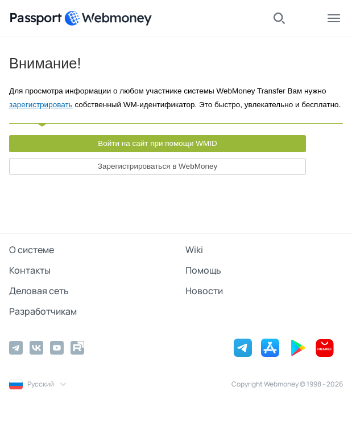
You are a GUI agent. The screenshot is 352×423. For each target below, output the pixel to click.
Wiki (194, 249)
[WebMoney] (108, 18)
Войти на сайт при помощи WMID (157, 143)
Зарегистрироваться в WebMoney (157, 166)
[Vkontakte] (36, 348)
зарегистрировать (41, 104)
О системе (31, 249)
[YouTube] (57, 348)
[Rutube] (77, 348)
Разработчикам (43, 311)
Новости (204, 290)
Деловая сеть (39, 290)
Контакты (30, 270)
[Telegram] (16, 348)
